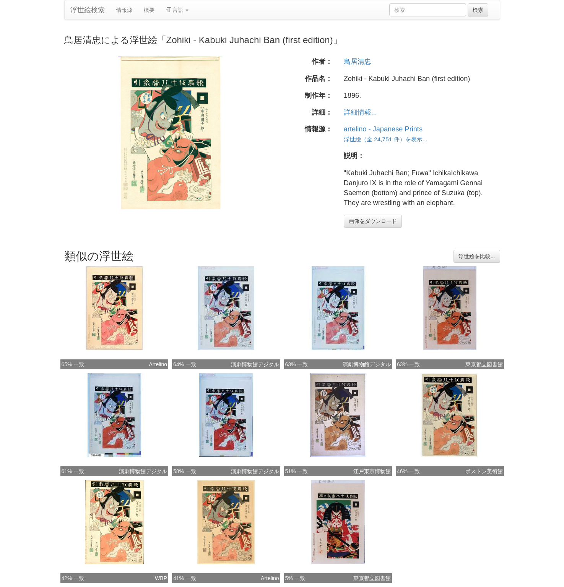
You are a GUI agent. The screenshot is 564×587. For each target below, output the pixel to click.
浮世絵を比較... (476, 256)
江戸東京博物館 (372, 471)
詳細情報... (360, 112)
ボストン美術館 (484, 471)
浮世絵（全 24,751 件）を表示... (385, 139)
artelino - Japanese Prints (383, 129)
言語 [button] (177, 10)
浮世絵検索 (87, 10)
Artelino (158, 364)
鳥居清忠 (357, 61)
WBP (161, 578)
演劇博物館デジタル (255, 364)
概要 (149, 10)
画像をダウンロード (373, 221)
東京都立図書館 (484, 364)
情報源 (124, 10)
